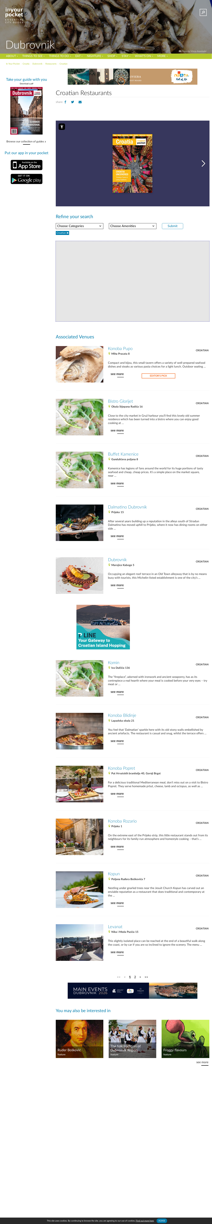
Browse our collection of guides (25, 141)
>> (146, 977)
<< (118, 977)
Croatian (202, 350)
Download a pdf (26, 84)
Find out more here (145, 1221)
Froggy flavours (175, 1050)
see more (117, 374)
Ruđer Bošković (69, 1050)
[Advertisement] (162, 627)
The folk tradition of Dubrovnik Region (125, 1048)
